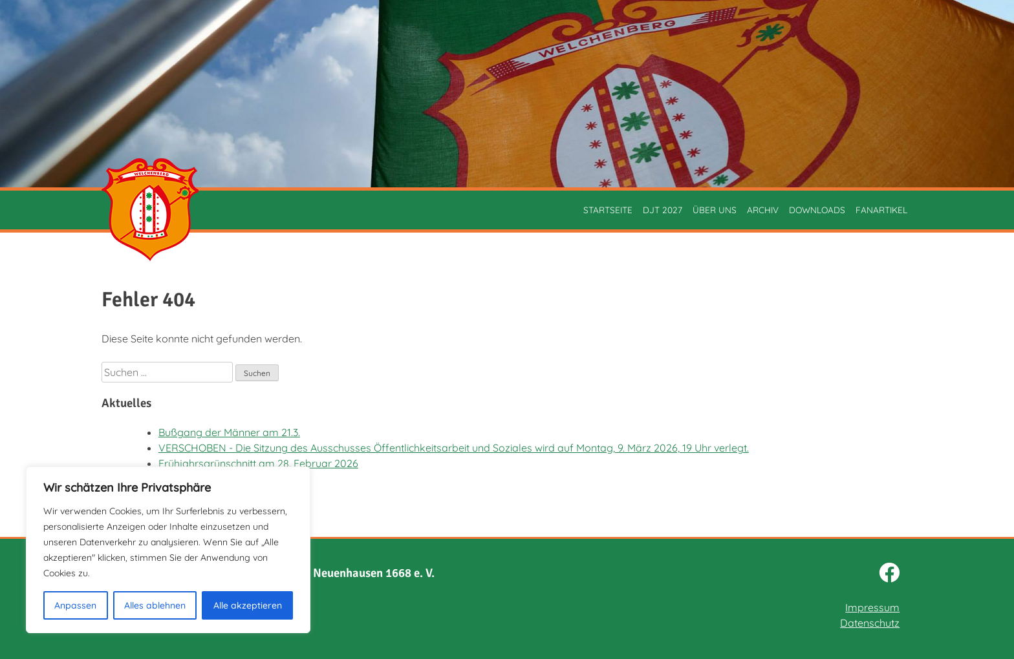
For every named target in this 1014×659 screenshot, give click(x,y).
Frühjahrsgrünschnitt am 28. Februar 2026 (258, 463)
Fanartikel (881, 209)
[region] (168, 549)
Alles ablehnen (155, 605)
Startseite (607, 209)
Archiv (763, 209)
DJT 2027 (662, 209)
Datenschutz (870, 622)
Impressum (872, 607)
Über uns (715, 209)
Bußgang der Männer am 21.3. (229, 432)
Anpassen (75, 605)
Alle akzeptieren (247, 605)
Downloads (817, 209)
